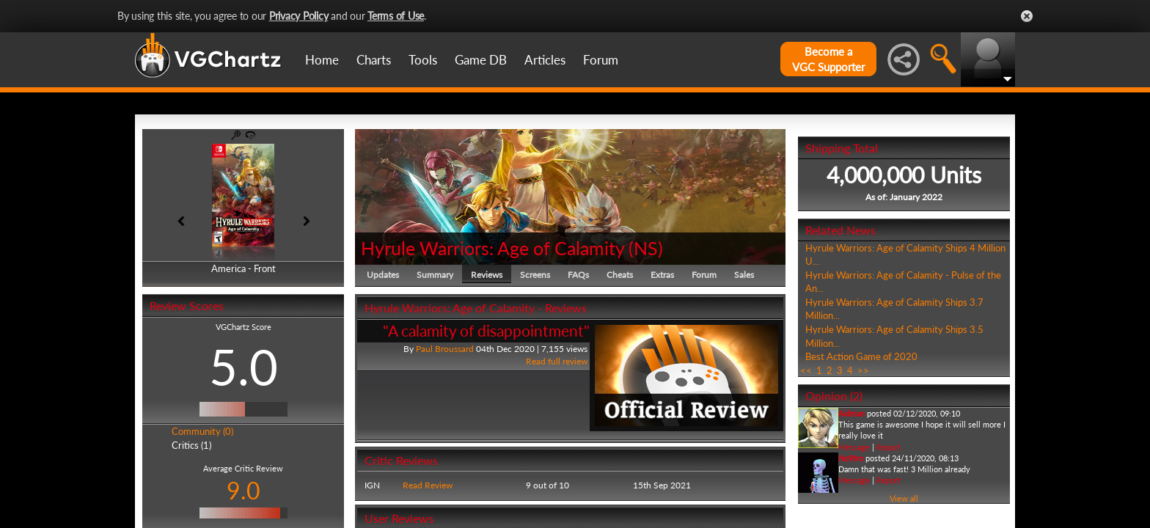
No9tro (850, 458)
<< (806, 370)
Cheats (620, 274)
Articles (544, 59)
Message (854, 447)
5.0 (243, 366)
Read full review (556, 361)
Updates (383, 274)
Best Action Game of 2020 (861, 356)
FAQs (578, 274)
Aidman (851, 413)
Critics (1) (191, 445)
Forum (600, 59)
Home (322, 59)
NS (646, 248)
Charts (373, 59)
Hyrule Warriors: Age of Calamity (492, 248)
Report (888, 447)
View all (904, 498)
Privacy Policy (299, 16)
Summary (435, 274)
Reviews (486, 274)
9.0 (243, 490)
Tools (423, 59)
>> (863, 370)
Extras (662, 274)
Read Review (428, 485)
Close (1027, 16)
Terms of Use (395, 16)
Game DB (481, 59)
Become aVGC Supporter (828, 59)
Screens (535, 274)
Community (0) (202, 431)
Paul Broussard (445, 348)
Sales (744, 274)
